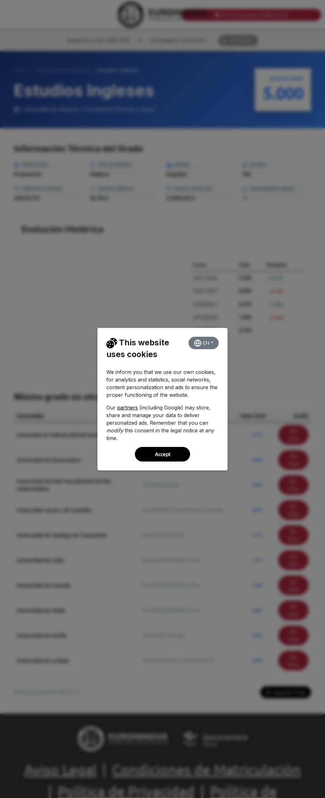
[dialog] (162, 399)
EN (201, 343)
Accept (162, 454)
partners (127, 407)
